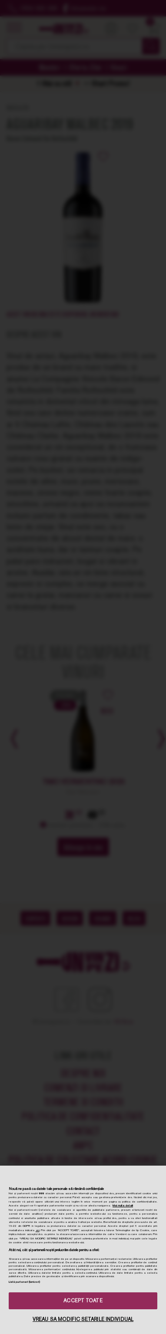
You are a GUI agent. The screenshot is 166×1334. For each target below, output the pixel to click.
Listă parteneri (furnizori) (24, 1282)
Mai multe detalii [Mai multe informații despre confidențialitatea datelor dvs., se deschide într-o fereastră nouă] (123, 1205)
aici (38, 1230)
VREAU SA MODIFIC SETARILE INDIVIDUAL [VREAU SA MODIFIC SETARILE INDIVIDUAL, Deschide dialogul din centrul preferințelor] (83, 1319)
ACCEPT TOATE (82, 1301)
